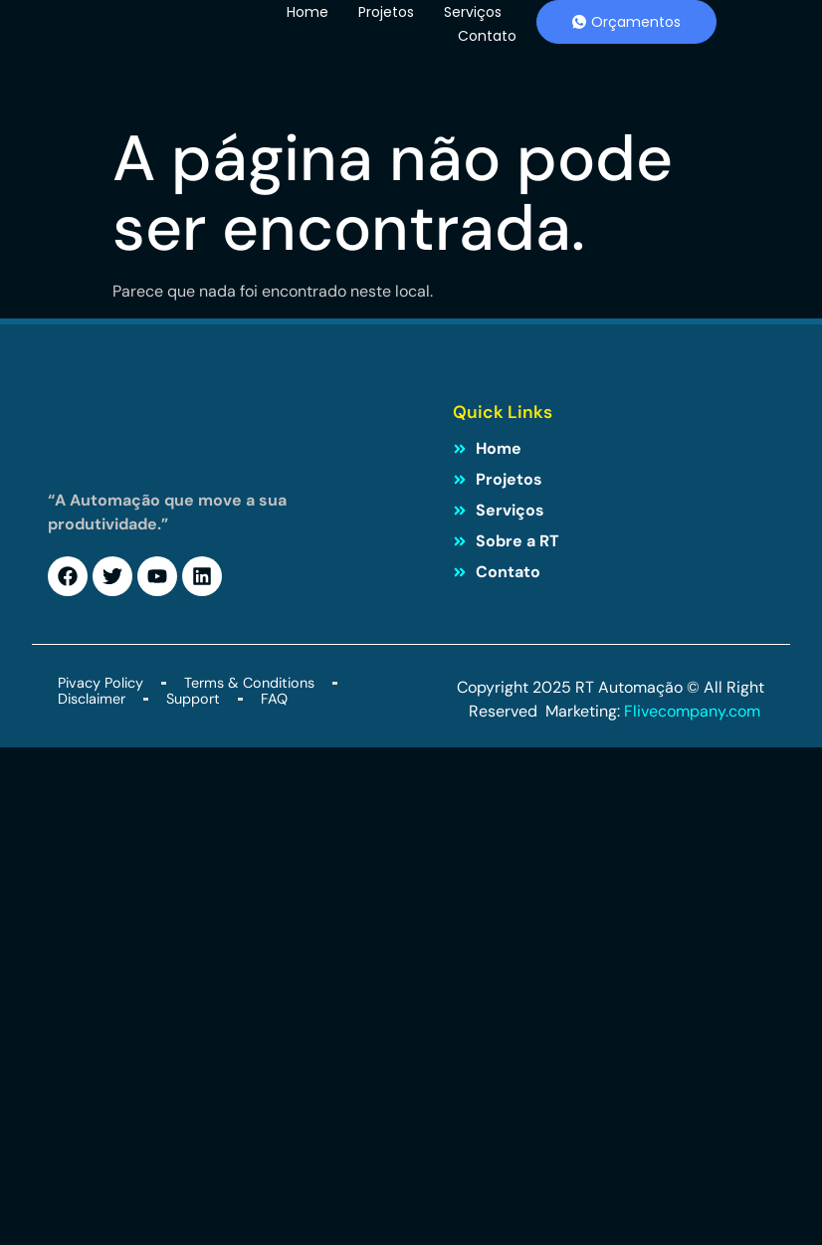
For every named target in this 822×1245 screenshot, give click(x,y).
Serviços (473, 12)
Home (307, 12)
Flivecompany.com (694, 711)
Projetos (386, 12)
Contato (487, 36)
